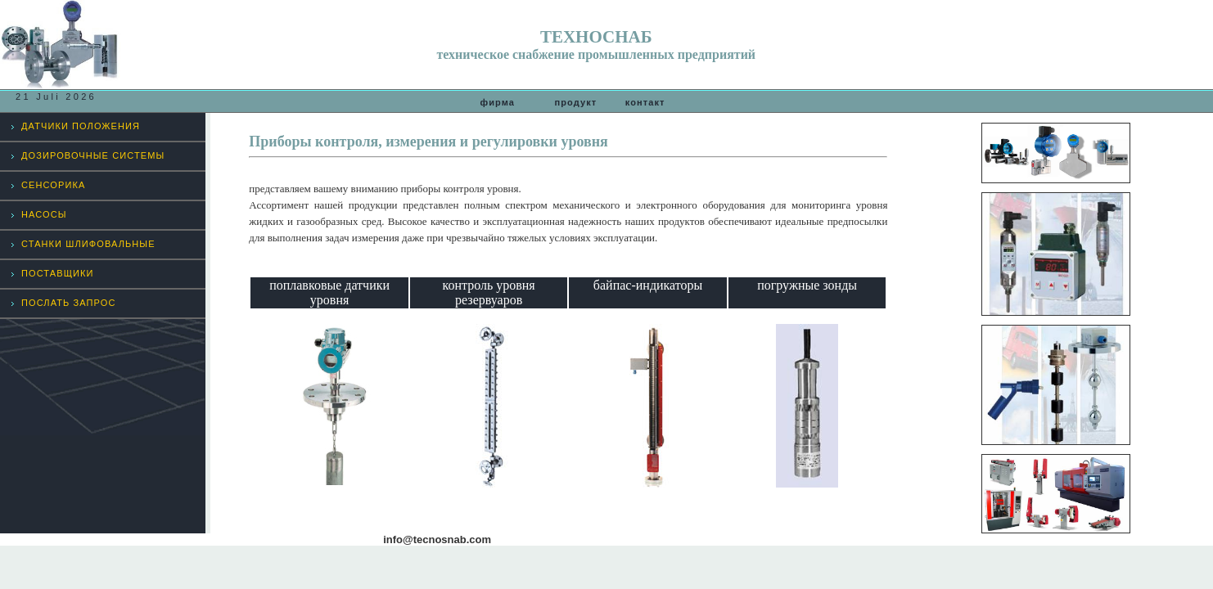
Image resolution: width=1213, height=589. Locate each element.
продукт (575, 102)
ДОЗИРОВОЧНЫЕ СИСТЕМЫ (93, 155)
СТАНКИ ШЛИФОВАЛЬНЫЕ (88, 244)
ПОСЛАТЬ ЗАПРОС (68, 303)
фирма (505, 102)
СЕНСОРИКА (53, 185)
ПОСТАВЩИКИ (57, 273)
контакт (645, 102)
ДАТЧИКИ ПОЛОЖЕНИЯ (80, 126)
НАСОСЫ (44, 214)
